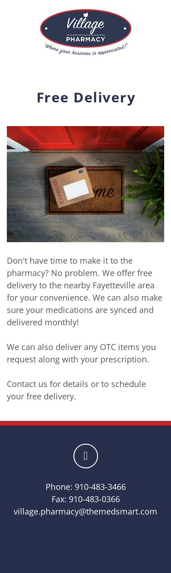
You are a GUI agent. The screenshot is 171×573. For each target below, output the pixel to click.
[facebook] (85, 456)
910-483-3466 (100, 487)
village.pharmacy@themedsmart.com (85, 511)
